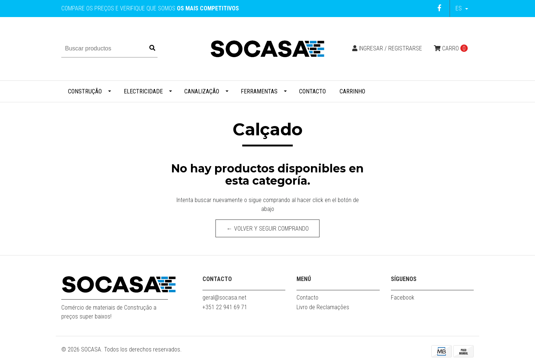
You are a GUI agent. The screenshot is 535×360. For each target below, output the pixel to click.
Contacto (312, 91)
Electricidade (143, 91)
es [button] (459, 8)
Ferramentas (259, 91)
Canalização (201, 91)
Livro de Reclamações (322, 307)
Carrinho (352, 91)
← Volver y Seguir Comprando (268, 228)
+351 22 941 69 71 (224, 307)
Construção (85, 91)
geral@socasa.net (224, 297)
